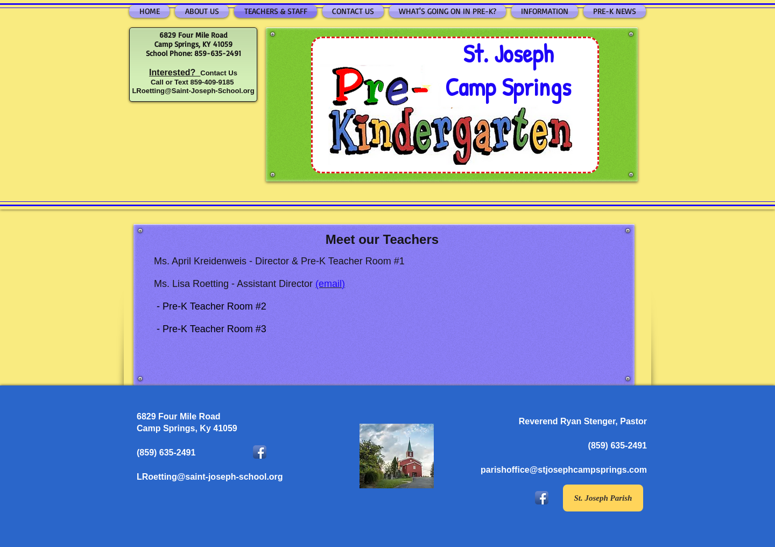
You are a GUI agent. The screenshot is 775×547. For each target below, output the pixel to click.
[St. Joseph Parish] (603, 498)
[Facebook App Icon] (259, 452)
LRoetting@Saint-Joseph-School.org (193, 91)
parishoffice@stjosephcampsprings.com (564, 469)
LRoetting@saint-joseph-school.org (210, 476)
